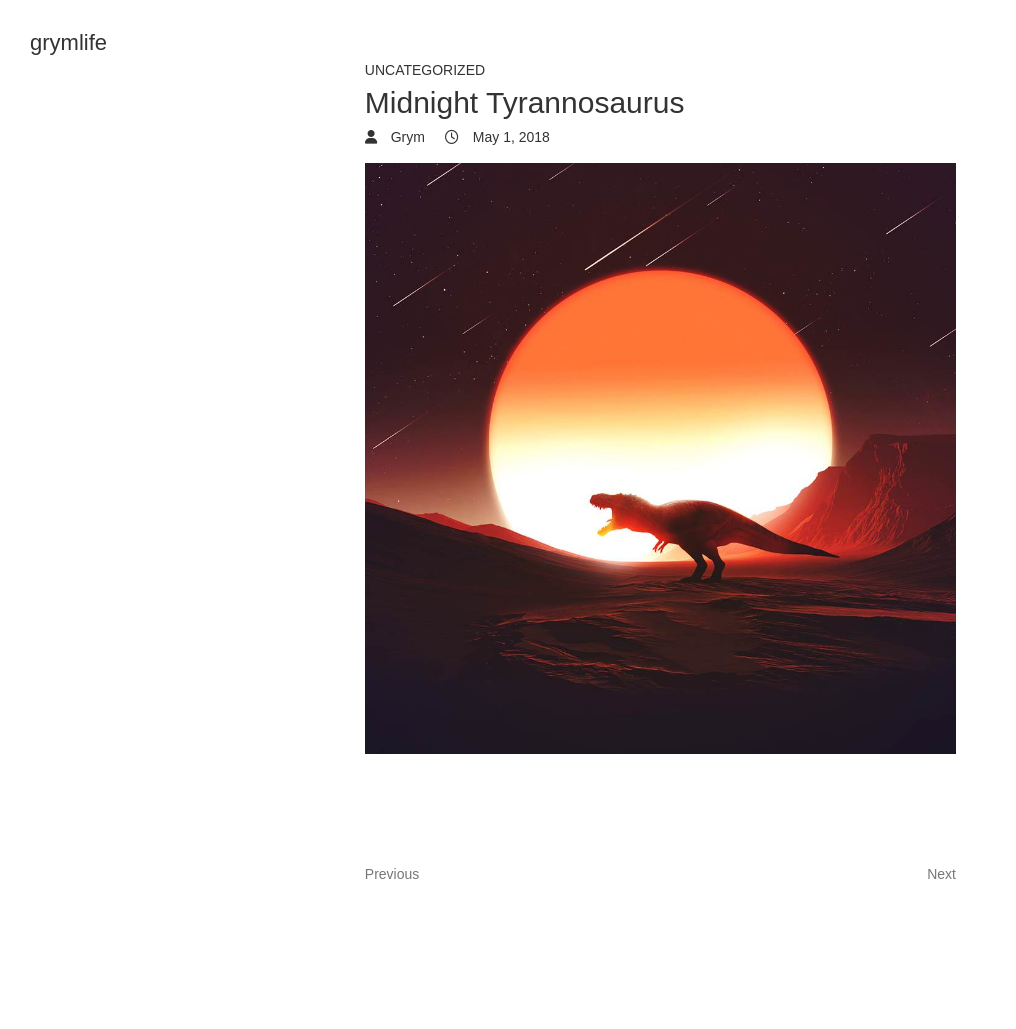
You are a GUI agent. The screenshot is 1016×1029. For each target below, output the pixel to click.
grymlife (68, 42)
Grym (406, 137)
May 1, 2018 (509, 137)
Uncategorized (425, 70)
